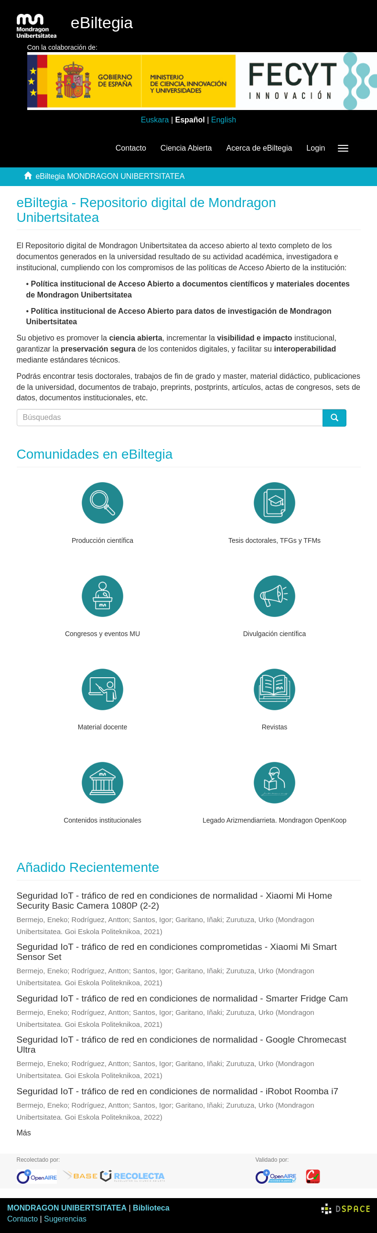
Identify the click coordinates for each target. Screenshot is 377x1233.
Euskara (155, 120)
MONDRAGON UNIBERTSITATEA (67, 1208)
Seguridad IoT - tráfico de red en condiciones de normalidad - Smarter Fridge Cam (182, 998)
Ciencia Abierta (186, 148)
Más (24, 1133)
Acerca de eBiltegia (259, 148)
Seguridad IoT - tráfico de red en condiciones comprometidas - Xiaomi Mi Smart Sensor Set (177, 952)
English (223, 120)
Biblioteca (151, 1208)
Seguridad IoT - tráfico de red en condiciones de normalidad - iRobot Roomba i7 (177, 1091)
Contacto (131, 148)
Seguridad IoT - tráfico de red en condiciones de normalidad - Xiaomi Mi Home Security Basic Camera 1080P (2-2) (175, 901)
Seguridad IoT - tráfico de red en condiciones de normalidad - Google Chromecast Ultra (181, 1045)
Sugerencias (65, 1219)
